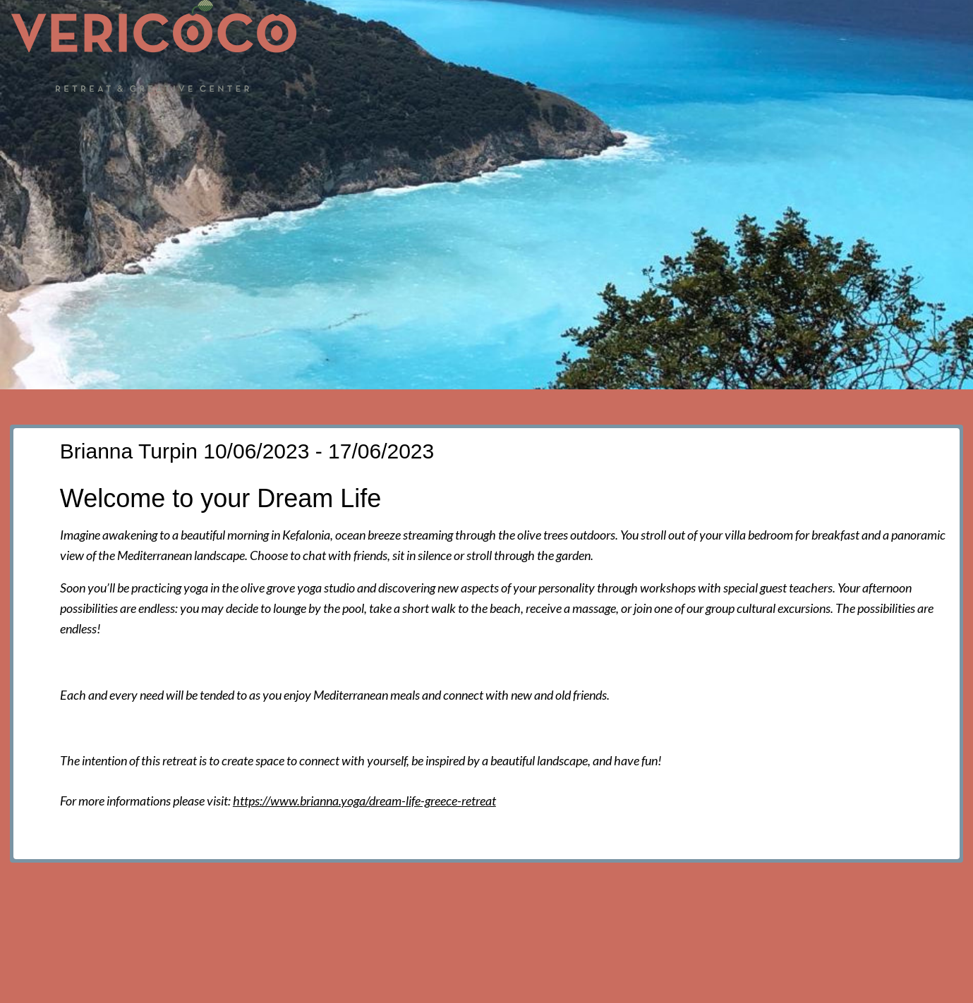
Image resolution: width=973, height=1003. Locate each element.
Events (440, 114)
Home (324, 114)
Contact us (915, 114)
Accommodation (600, 114)
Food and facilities (727, 114)
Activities (832, 114)
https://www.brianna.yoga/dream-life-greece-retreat (364, 800)
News (381, 114)
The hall (505, 114)
